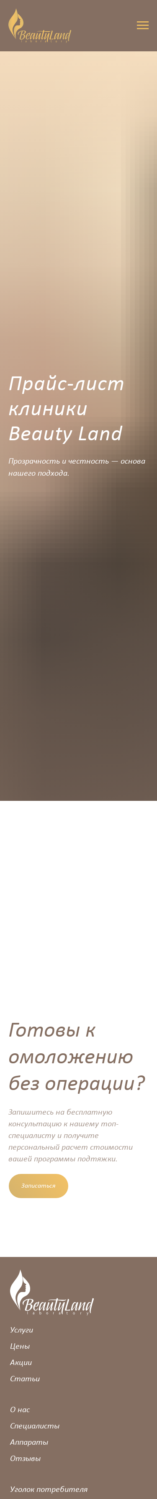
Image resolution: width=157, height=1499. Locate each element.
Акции (21, 1363)
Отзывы (25, 1459)
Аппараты (29, 1442)
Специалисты (34, 1426)
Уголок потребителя (49, 1490)
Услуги (21, 1330)
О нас (20, 1410)
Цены (20, 1347)
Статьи (25, 1379)
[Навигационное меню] (143, 25)
